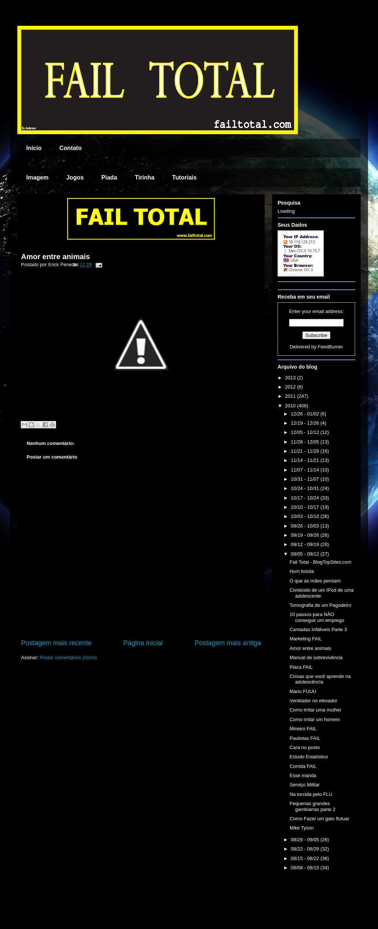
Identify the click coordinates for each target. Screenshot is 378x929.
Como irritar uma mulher (315, 710)
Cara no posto (304, 747)
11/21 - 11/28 (305, 451)
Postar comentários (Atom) (68, 657)
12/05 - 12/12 (305, 432)
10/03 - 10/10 (305, 516)
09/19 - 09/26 (305, 535)
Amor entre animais (55, 257)
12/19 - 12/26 (305, 423)
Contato (70, 148)
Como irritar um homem (314, 719)
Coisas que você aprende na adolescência (320, 679)
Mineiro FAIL (302, 728)
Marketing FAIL (305, 638)
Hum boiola (301, 571)
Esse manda (302, 775)
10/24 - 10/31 (305, 488)
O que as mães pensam (314, 581)
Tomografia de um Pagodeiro (320, 605)
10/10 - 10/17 (305, 507)
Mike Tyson (301, 828)
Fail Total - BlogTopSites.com (320, 562)
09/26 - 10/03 (305, 526)
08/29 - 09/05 (305, 839)
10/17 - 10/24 (305, 498)
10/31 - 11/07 (305, 479)
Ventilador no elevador (313, 700)
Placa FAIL (301, 667)
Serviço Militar (304, 784)
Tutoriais (184, 177)
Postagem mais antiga (228, 643)
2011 (291, 396)
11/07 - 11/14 (305, 470)
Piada (109, 177)
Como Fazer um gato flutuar (319, 818)
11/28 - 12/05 (305, 442)
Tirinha (144, 177)
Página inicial (143, 643)
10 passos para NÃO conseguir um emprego (316, 617)
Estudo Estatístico (308, 756)
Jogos (74, 177)
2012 (291, 387)
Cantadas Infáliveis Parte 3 (318, 629)
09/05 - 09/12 (305, 554)
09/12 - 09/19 (305, 544)
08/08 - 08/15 (305, 867)
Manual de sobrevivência (316, 657)
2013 (291, 377)
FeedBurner (330, 346)
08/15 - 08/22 (305, 858)
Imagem (37, 177)
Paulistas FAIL (304, 738)
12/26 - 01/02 (305, 414)
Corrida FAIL (302, 766)
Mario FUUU (302, 691)
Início (34, 148)
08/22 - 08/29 (305, 849)
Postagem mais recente (56, 643)
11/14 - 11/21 (305, 460)
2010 (291, 405)
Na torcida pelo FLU (310, 794)
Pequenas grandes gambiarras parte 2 (312, 806)
